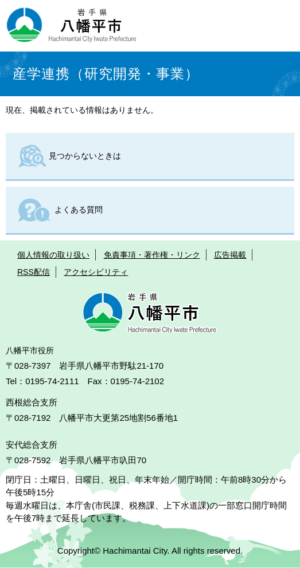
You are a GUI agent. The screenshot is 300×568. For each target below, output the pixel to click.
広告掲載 (230, 254)
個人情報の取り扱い (53, 254)
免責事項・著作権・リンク (152, 254)
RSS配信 (33, 272)
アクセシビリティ (96, 272)
